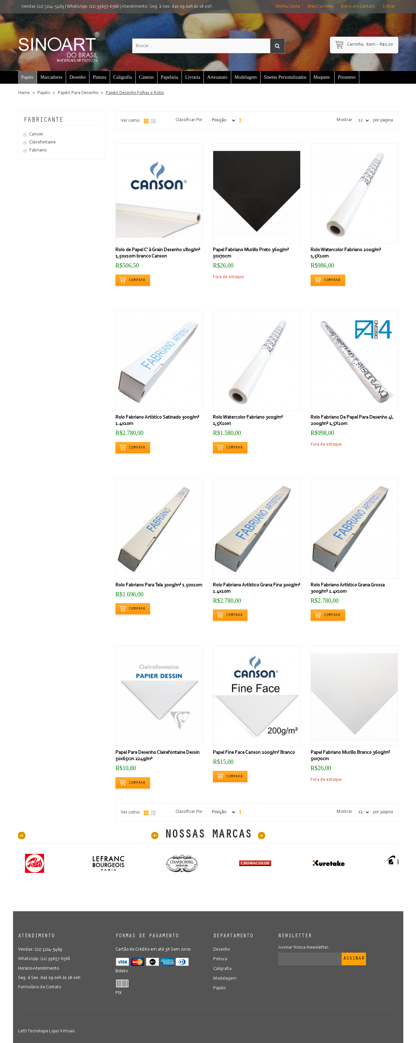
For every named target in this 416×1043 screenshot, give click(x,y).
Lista (153, 121)
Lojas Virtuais (62, 1031)
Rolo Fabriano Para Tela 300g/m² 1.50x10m (158, 585)
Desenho (221, 949)
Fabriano (37, 150)
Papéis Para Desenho (78, 93)
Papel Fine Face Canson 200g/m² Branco (254, 752)
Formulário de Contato (39, 987)
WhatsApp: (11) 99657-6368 (93, 6)
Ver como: (130, 120)
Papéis (43, 93)
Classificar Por (188, 120)
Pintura (220, 959)
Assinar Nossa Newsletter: (304, 947)
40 (21, 835)
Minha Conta (288, 6)
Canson (36, 134)
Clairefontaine (42, 142)
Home (24, 93)
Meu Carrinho (320, 6)
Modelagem (225, 977)
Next (261, 835)
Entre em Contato (358, 6)
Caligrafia (222, 968)
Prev (154, 835)
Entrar (389, 6)
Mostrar (344, 120)
